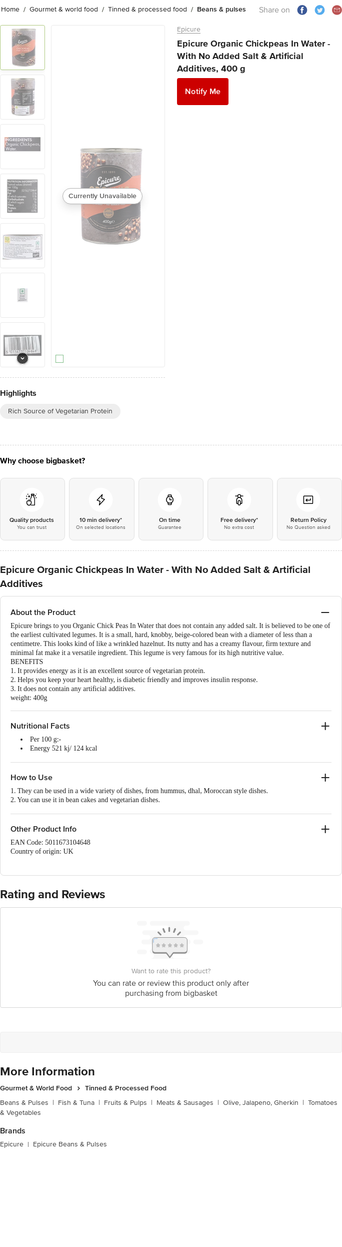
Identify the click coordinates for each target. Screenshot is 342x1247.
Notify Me (202, 92)
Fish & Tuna (79, 1102)
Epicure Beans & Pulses (70, 1144)
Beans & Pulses (27, 1102)
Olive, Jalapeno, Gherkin (263, 1102)
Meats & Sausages (187, 1102)
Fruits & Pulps (128, 1102)
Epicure (188, 29)
